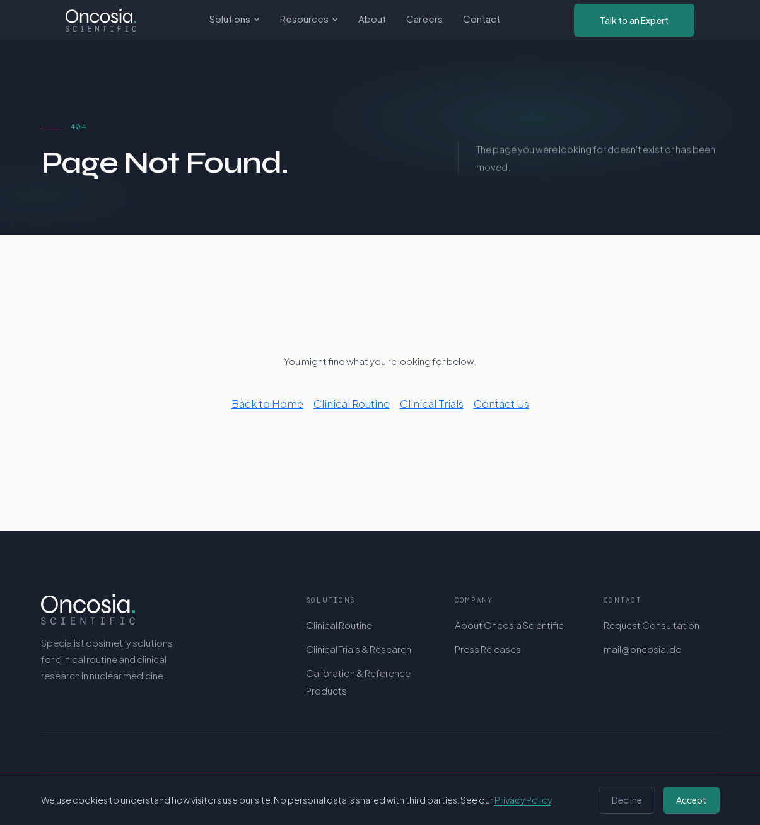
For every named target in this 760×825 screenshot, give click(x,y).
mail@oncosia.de (642, 649)
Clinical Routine (351, 403)
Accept (691, 799)
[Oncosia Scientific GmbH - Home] (101, 20)
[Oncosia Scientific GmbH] (157, 609)
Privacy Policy (522, 799)
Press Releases (488, 649)
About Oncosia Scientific (509, 625)
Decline (627, 799)
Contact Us (501, 403)
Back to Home (267, 403)
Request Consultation (651, 625)
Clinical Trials (432, 403)
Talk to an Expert (634, 20)
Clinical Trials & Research (358, 649)
